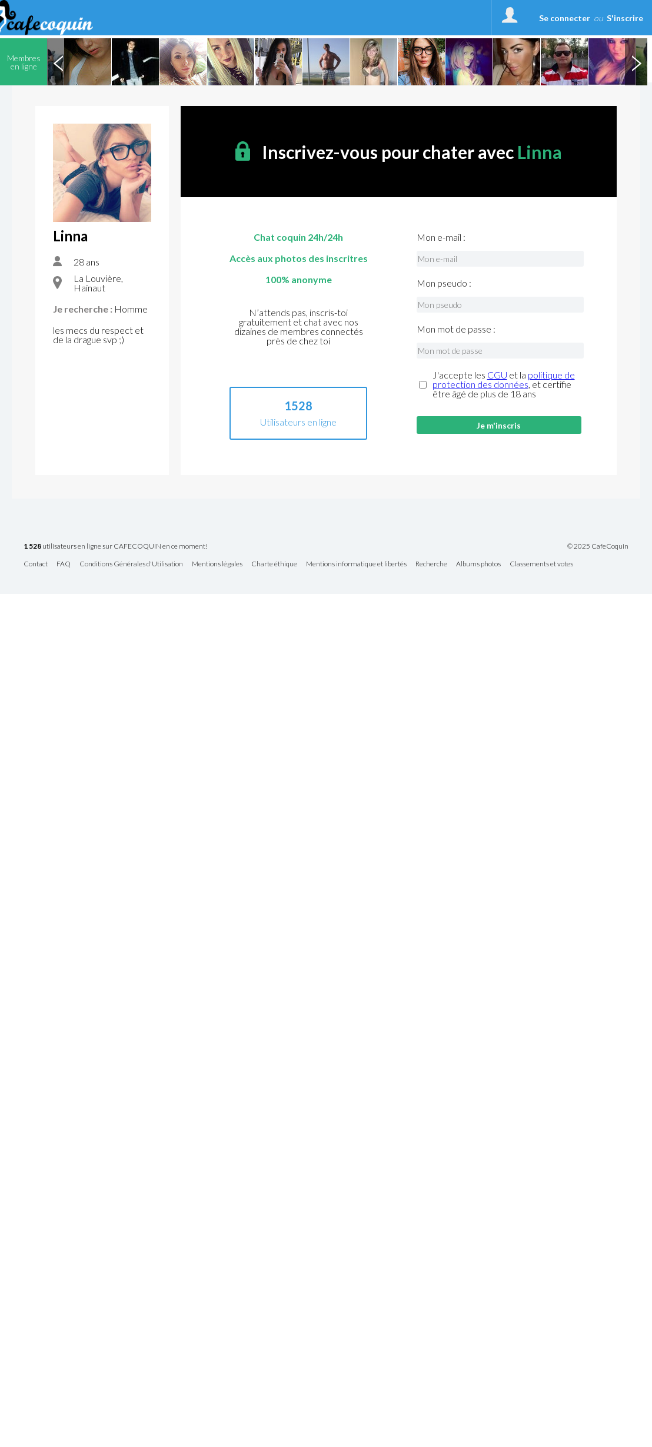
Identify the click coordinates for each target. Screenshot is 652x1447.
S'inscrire (625, 18)
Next (636, 61)
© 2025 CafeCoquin (597, 546)
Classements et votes (541, 564)
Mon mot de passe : (456, 329)
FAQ (63, 564)
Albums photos (478, 564)
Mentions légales (217, 564)
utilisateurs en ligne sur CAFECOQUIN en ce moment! (115, 546)
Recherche (431, 564)
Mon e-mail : (441, 237)
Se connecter (564, 18)
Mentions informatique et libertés (356, 564)
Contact (36, 564)
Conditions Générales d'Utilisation (131, 564)
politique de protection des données (504, 379)
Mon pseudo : (444, 283)
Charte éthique (274, 564)
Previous (58, 61)
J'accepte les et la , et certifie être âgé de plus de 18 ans (504, 384)
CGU (497, 374)
